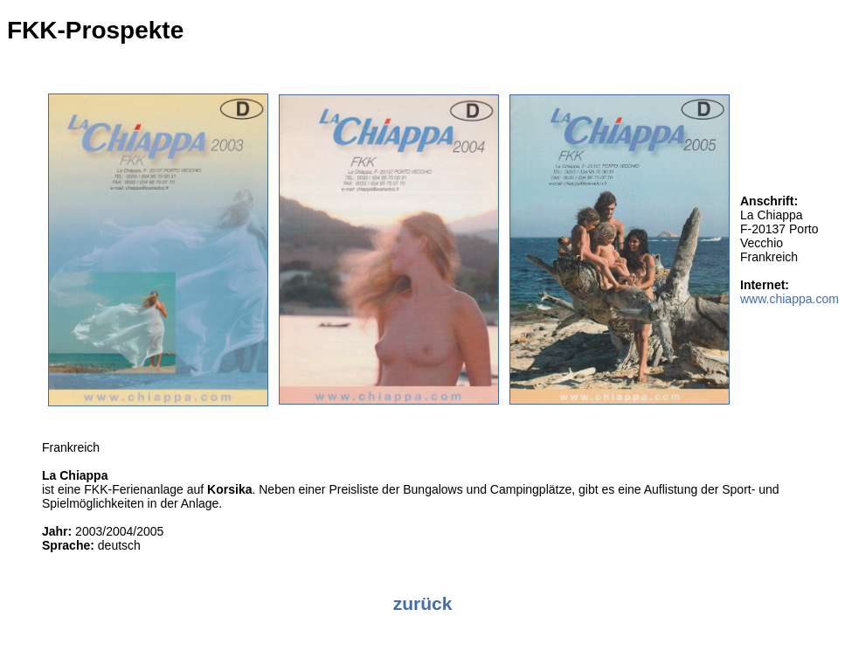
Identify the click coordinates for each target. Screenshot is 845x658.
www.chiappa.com (789, 299)
